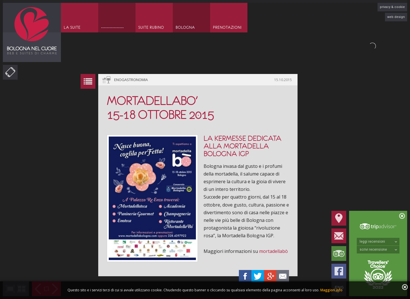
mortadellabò (274, 251)
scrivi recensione (378, 249)
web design (396, 17)
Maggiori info (331, 290)
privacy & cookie (392, 7)
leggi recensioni (378, 242)
